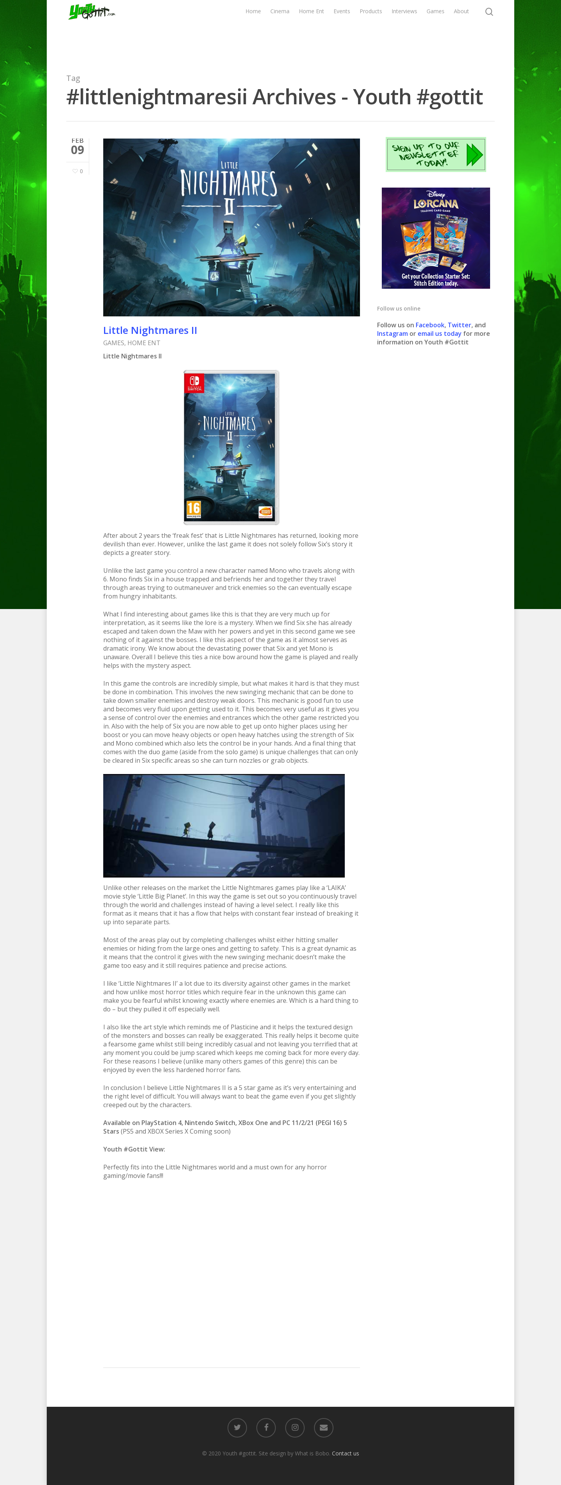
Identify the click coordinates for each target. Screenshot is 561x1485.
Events (341, 30)
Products (371, 30)
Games (436, 30)
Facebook (430, 325)
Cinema (279, 30)
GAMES (113, 343)
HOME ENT (144, 343)
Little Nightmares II (150, 330)
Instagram (393, 333)
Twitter (459, 325)
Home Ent (311, 30)
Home (253, 30)
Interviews (404, 30)
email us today (440, 333)
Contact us (345, 1453)
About (461, 30)
